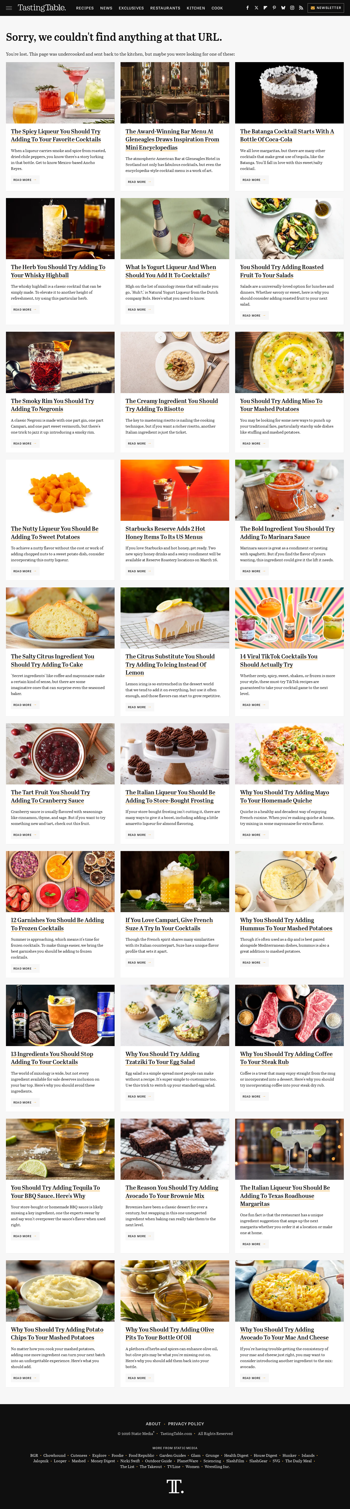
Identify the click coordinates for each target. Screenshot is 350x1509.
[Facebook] (247, 8)
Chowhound (54, 1455)
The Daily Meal (298, 1461)
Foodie (118, 1455)
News (106, 8)
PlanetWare (187, 1461)
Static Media (142, 1433)
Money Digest (103, 1461)
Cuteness (79, 1455)
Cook (217, 8)
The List (127, 1467)
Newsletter (325, 7)
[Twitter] (256, 8)
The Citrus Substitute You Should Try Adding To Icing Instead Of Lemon (170, 664)
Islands (308, 1455)
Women (192, 1467)
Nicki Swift (130, 1461)
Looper (60, 1461)
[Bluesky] (283, 8)
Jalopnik (41, 1461)
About (153, 1424)
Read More (22, 180)
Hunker (289, 1455)
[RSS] (301, 8)
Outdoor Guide (158, 1461)
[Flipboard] (265, 8)
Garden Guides (172, 1455)
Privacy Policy (186, 1424)
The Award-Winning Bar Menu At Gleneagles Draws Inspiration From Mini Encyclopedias (172, 139)
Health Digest (236, 1455)
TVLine (173, 1467)
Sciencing (212, 1461)
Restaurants (165, 8)
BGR (34, 1455)
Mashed (79, 1461)
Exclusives (131, 8)
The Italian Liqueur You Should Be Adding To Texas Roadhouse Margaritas (285, 1195)
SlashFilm (235, 1461)
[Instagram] (292, 8)
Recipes (85, 8)
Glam (195, 1455)
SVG (276, 1461)
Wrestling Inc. (217, 1467)
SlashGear (258, 1461)
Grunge (212, 1455)
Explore (99, 1455)
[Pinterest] (274, 8)
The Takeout (151, 1467)
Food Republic (141, 1455)
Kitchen (196, 8)
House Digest (265, 1455)
